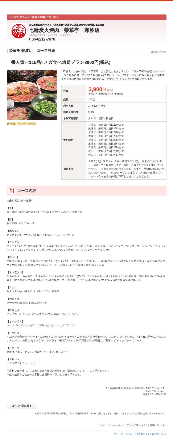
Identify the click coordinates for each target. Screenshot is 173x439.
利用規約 (141, 434)
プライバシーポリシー (124, 434)
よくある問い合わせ (157, 434)
